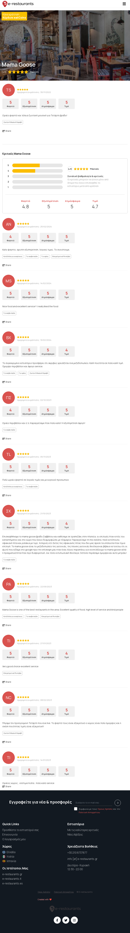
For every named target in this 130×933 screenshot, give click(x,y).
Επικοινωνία (9, 834)
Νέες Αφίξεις (75, 834)
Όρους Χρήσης (105, 809)
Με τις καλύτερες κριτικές (83, 830)
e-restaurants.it (11, 878)
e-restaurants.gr (12, 874)
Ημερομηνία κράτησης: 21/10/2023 (34, 513)
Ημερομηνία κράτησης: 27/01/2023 (34, 643)
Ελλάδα (8, 852)
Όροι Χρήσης (44, 891)
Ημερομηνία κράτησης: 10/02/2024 (34, 340)
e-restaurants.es (12, 883)
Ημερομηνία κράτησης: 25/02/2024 (34, 226)
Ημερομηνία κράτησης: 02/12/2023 (34, 400)
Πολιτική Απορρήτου (89, 812)
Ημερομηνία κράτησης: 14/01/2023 (34, 760)
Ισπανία (9, 861)
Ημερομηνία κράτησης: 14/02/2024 (34, 283)
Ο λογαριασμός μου (14, 839)
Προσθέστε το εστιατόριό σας (20, 830)
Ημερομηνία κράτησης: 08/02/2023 (34, 700)
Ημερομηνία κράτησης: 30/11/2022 (34, 92)
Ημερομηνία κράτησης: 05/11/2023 (34, 456)
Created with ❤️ (45, 899)
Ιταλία (8, 856)
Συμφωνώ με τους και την (97, 810)
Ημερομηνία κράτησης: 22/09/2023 (34, 586)
